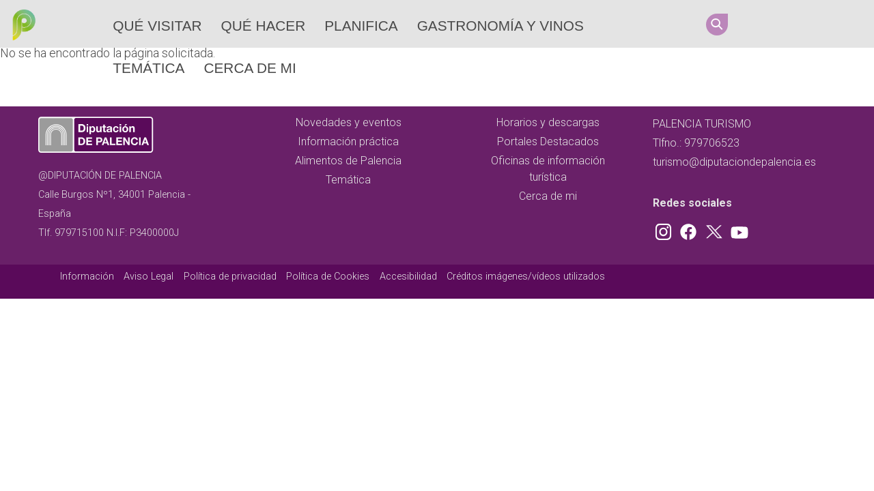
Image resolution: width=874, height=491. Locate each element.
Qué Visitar (157, 25)
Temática (148, 68)
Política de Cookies (327, 276)
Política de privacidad (230, 276)
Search (717, 24)
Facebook (786, 24)
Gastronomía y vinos (500, 25)
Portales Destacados (548, 141)
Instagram (760, 24)
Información (87, 276)
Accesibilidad (408, 276)
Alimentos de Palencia (348, 160)
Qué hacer (263, 25)
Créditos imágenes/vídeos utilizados (526, 276)
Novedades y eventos (348, 122)
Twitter (812, 24)
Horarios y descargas (548, 122)
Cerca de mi (249, 68)
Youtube (838, 24)
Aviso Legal (148, 276)
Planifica (360, 25)
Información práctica (348, 141)
